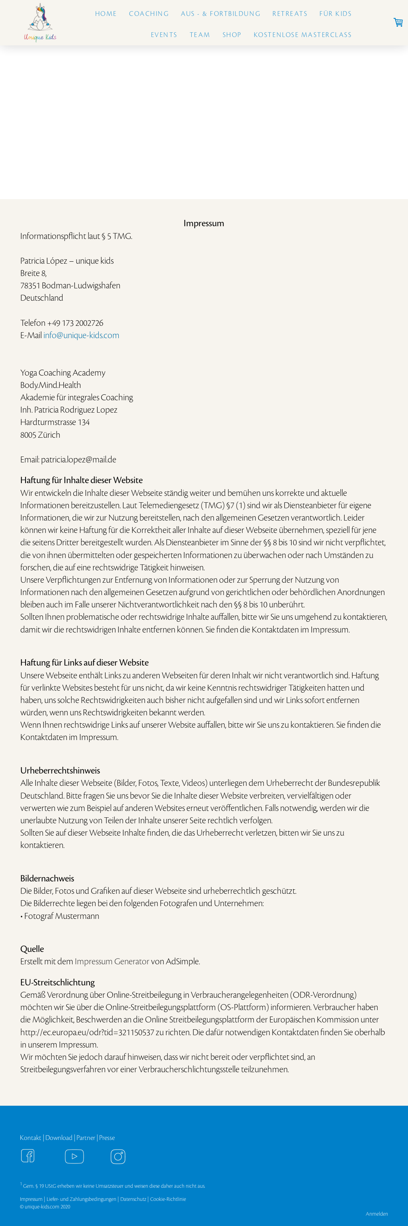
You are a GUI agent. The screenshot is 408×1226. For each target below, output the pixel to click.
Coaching (149, 14)
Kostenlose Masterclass (303, 35)
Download (59, 1138)
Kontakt (30, 1138)
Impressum (31, 1199)
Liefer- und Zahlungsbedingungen (81, 1199)
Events (164, 35)
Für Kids (336, 14)
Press (105, 1138)
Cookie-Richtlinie (168, 1199)
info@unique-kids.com (81, 335)
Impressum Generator (112, 961)
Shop (232, 35)
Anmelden (377, 1213)
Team (200, 35)
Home (106, 14)
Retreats (290, 14)
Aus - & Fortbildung (221, 14)
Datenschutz (133, 1199)
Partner (85, 1138)
